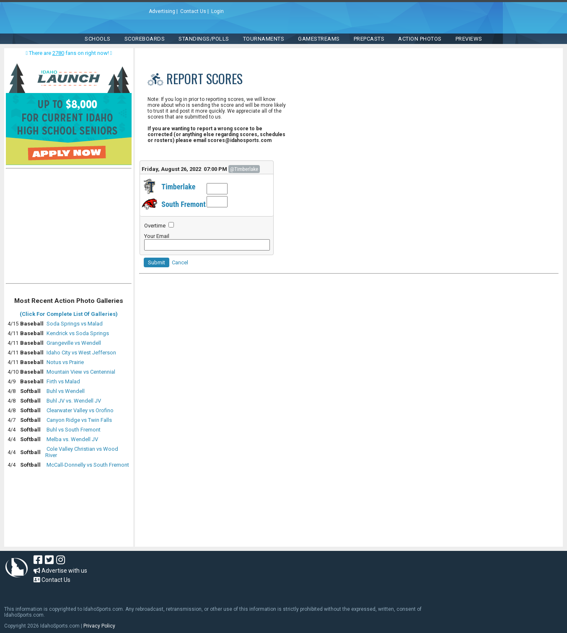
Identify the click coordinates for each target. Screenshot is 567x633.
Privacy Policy (99, 626)
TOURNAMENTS (264, 39)
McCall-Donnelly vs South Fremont (88, 465)
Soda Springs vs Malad (75, 323)
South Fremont (183, 204)
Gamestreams (319, 39)
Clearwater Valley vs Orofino (80, 410)
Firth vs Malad (63, 381)
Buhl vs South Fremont (74, 429)
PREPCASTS (369, 39)
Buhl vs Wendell (66, 391)
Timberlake (178, 186)
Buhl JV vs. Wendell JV (74, 401)
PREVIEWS (469, 39)
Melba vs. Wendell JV (72, 439)
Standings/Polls (204, 39)
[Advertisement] (69, 228)
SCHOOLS (98, 39)
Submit (156, 262)
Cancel (180, 262)
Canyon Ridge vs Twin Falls (79, 420)
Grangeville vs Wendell (74, 343)
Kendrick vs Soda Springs (78, 333)
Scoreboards (144, 39)
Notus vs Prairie (65, 362)
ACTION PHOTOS (420, 39)
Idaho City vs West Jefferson (81, 352)
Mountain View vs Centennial (81, 372)
